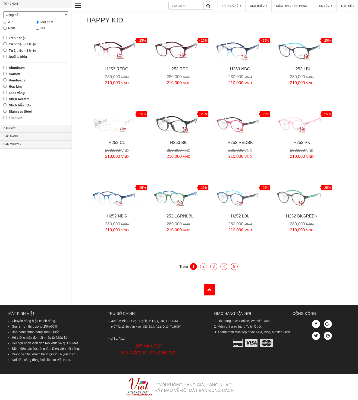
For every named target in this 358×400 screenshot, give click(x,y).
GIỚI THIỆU (258, 5)
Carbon (14, 74)
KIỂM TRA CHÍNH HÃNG (293, 5)
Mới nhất (47, 22)
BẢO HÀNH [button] (10, 136)
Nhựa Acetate (19, 99)
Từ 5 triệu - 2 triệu (22, 44)
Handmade (17, 80)
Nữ (43, 28)
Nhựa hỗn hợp (20, 105)
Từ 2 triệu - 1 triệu (22, 50)
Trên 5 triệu (17, 38)
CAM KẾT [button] (9, 128)
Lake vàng (17, 93)
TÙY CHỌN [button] (10, 3)
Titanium (15, 118)
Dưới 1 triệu (18, 57)
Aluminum (17, 68)
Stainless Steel (20, 111)
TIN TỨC (325, 5)
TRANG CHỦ (231, 5)
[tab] (36, 4)
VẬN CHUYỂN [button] (12, 144)
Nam (11, 28)
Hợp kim (15, 86)
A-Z (10, 22)
